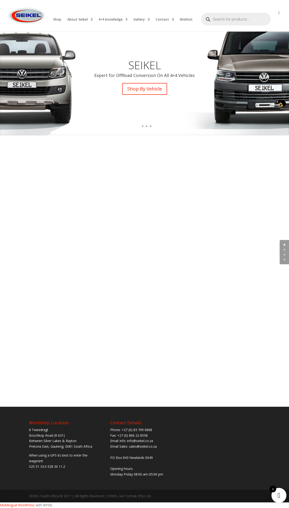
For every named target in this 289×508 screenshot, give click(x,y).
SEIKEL (144, 65)
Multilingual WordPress (17, 505)
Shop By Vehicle (144, 89)
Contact (162, 20)
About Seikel (77, 20)
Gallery (139, 20)
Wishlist (186, 20)
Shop (57, 20)
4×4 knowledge (111, 20)
